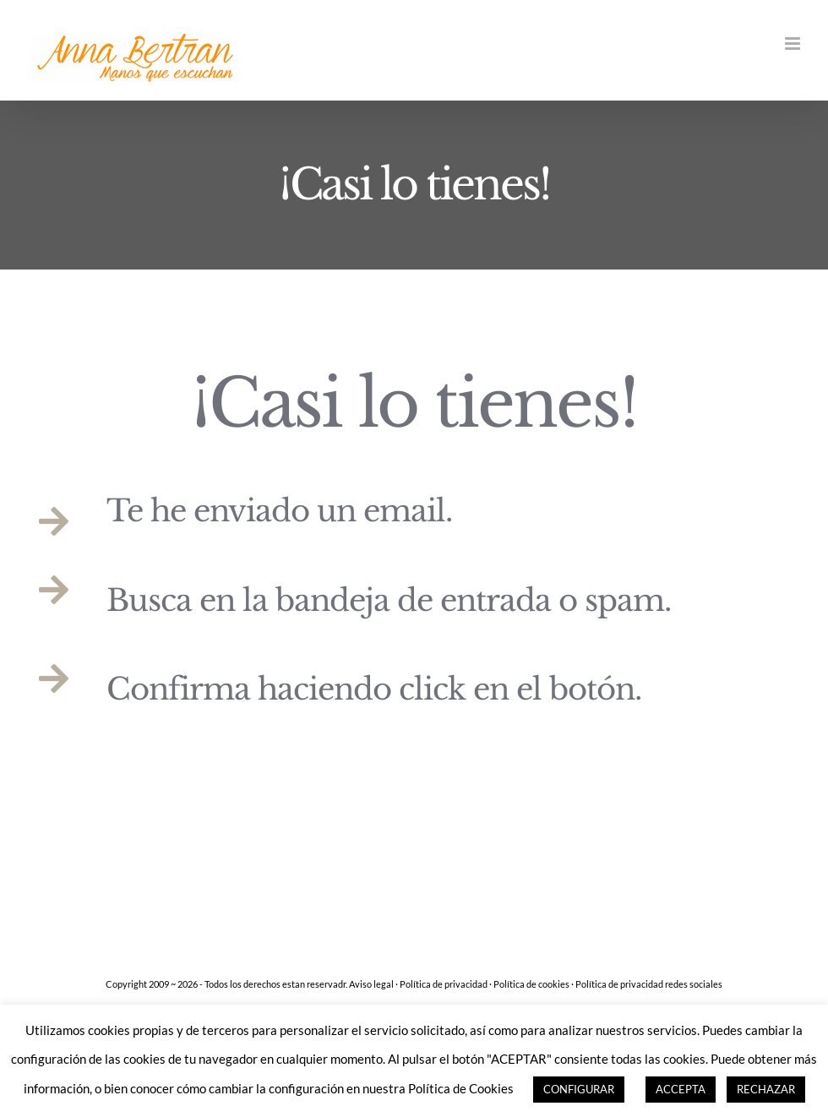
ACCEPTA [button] (680, 1089)
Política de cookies (531, 983)
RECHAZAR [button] (766, 1089)
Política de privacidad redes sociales (648, 983)
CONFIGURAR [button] (578, 1089)
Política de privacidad (444, 983)
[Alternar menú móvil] (794, 43)
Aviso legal (371, 983)
